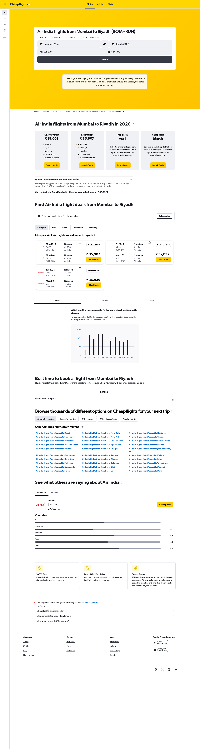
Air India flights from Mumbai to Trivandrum (148, 463)
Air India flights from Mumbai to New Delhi (101, 433)
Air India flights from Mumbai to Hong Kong (55, 459)
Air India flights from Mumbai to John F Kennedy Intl (150, 449)
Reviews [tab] (54, 492)
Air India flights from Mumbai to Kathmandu (55, 467)
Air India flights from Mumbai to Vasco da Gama (57, 445)
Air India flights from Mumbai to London (146, 445)
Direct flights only (91, 37)
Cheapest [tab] (42, 227)
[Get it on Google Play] (160, 642)
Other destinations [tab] (108, 419)
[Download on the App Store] (160, 649)
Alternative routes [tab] (46, 419)
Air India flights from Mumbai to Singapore (55, 437)
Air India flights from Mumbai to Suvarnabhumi (149, 441)
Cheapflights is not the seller (106, 610)
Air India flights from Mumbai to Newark (54, 448)
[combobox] (42, 37)
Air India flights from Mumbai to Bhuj (98, 467)
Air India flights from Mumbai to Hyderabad (101, 445)
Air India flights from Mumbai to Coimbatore (55, 455)
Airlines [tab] (104, 300)
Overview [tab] (41, 492)
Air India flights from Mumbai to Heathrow (147, 433)
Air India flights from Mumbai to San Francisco (102, 441)
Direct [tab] (64, 227)
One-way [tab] (93, 227)
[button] (5, 4)
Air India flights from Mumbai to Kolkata (146, 455)
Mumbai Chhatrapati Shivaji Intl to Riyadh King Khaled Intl (86, 112)
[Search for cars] (4, 24)
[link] (52, 165)
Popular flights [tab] (129, 419)
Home (36, 112)
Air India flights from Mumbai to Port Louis (54, 463)
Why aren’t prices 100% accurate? (106, 621)
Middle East (46, 112)
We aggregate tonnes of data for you (106, 616)
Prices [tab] (57, 300)
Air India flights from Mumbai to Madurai (147, 467)
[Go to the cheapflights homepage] (20, 4)
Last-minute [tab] (78, 227)
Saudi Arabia (57, 112)
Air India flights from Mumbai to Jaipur (146, 459)
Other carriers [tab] (88, 419)
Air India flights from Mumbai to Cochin (146, 437)
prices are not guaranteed (90, 603)
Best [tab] (54, 227)
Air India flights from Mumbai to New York (100, 437)
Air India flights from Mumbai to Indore (53, 471)
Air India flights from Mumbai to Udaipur (100, 448)
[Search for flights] (4, 13)
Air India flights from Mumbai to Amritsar (100, 455)
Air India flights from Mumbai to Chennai (100, 459)
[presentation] (133, 124)
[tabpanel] (105, 338)
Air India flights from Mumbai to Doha (145, 471)
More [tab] (152, 300)
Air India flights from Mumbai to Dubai (53, 433)
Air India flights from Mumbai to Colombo (100, 463)
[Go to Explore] (4, 30)
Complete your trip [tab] (67, 419)
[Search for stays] (4, 18)
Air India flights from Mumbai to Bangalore (55, 441)
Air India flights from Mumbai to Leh (98, 471)
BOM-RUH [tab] (104, 392)
